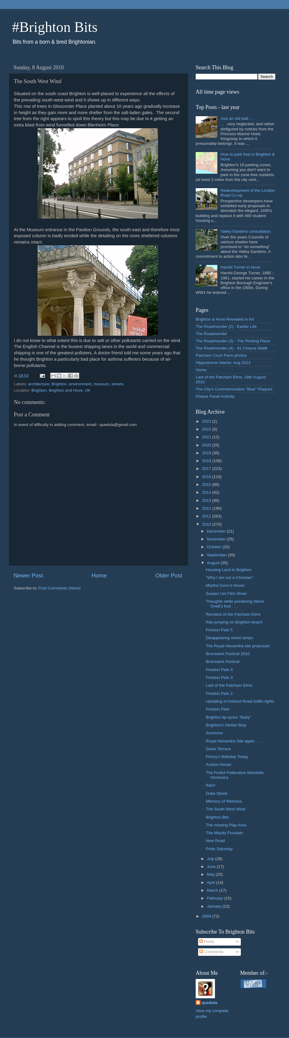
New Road (215, 840)
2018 (207, 460)
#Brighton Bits (55, 27)
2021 (207, 437)
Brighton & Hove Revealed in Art (225, 319)
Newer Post (28, 575)
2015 (207, 484)
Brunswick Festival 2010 (228, 653)
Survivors (214, 733)
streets (117, 384)
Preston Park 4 (219, 669)
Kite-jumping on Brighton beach (234, 622)
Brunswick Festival (223, 661)
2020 (207, 445)
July (211, 858)
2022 (207, 429)
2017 (207, 468)
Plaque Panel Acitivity (215, 396)
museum (101, 384)
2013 (207, 500)
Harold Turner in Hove (240, 267)
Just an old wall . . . (237, 118)
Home (99, 575)
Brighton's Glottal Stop (226, 725)
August (214, 563)
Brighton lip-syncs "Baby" (228, 717)
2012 (207, 508)
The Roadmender (211, 333)
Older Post (168, 575)
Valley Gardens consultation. (246, 231)
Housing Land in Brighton (229, 569)
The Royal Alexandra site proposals (238, 646)
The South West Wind (225, 809)
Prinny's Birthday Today (227, 756)
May (211, 874)
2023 (207, 421)
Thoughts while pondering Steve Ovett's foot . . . (235, 603)
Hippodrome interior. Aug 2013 (223, 362)
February (215, 898)
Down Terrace (218, 749)
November (217, 539)
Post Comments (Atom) (60, 588)
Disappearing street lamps (229, 638)
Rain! (211, 785)
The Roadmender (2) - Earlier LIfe (226, 326)
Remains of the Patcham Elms (233, 614)
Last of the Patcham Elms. (229, 685)
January (214, 906)
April (211, 882)
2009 (207, 916)
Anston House (219, 764)
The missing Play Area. (226, 825)
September (217, 555)
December (217, 531)
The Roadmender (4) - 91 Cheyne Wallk (232, 348)
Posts (206, 941)
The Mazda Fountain (224, 833)
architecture (38, 384)
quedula (209, 1002)
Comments (211, 951)
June (212, 866)
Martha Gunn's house (225, 585)
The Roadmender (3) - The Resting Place (233, 341)
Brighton (59, 384)
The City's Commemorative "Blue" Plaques (234, 389)
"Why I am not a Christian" (229, 577)
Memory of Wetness (224, 801)
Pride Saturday (219, 849)
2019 (207, 453)
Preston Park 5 (219, 630)
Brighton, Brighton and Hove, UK (61, 390)
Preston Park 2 (219, 693)
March (213, 890)
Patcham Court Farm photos (221, 355)
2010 (207, 524)
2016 (207, 476)
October (214, 547)
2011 (207, 516)
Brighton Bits (217, 817)
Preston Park (217, 709)
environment (80, 384)
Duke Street (216, 793)
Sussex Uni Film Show (226, 593)
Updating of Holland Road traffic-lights (240, 701)
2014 (207, 492)
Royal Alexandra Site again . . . (234, 741)
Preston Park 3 (219, 677)
